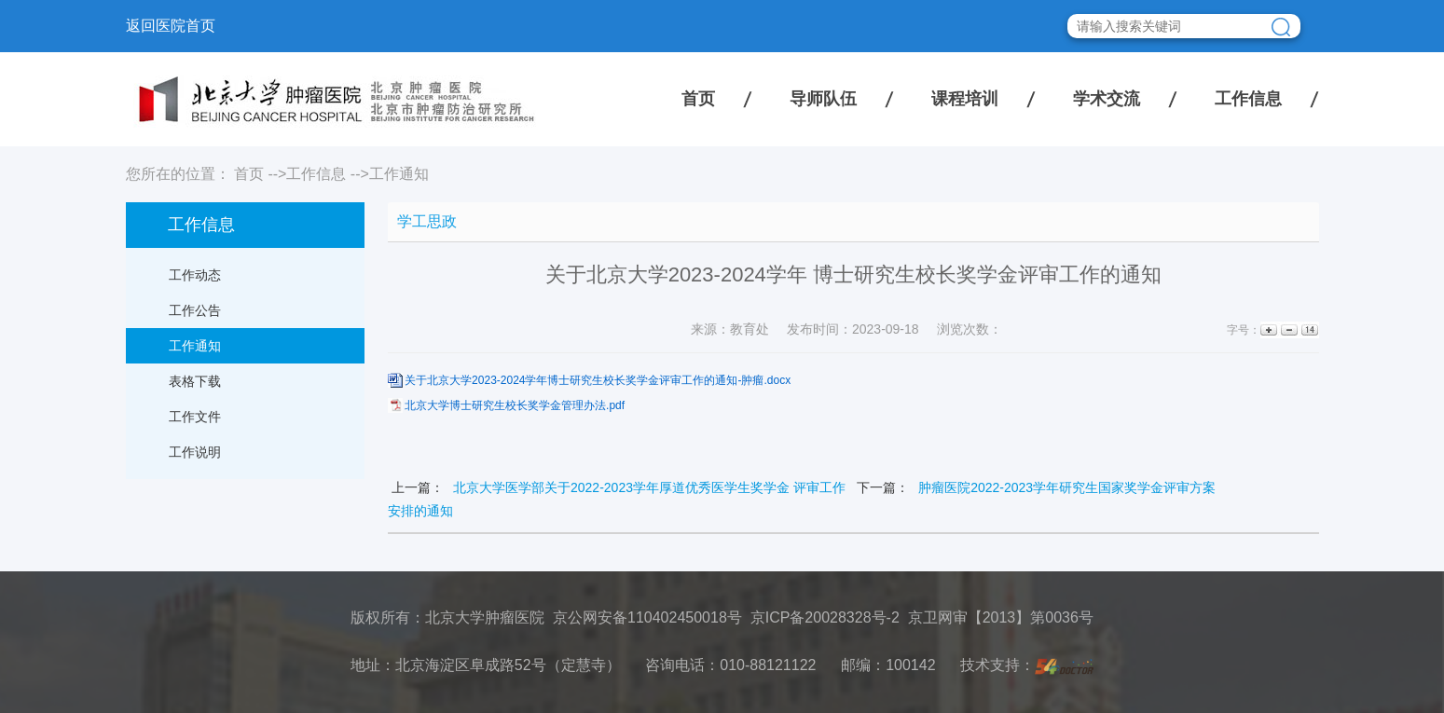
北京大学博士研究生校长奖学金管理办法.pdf (515, 405)
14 (1308, 330)
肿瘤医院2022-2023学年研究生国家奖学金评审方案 (1067, 487)
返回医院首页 (170, 26)
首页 (698, 98)
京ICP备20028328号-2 (825, 617)
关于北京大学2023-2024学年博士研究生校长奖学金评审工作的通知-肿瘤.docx (598, 380)
